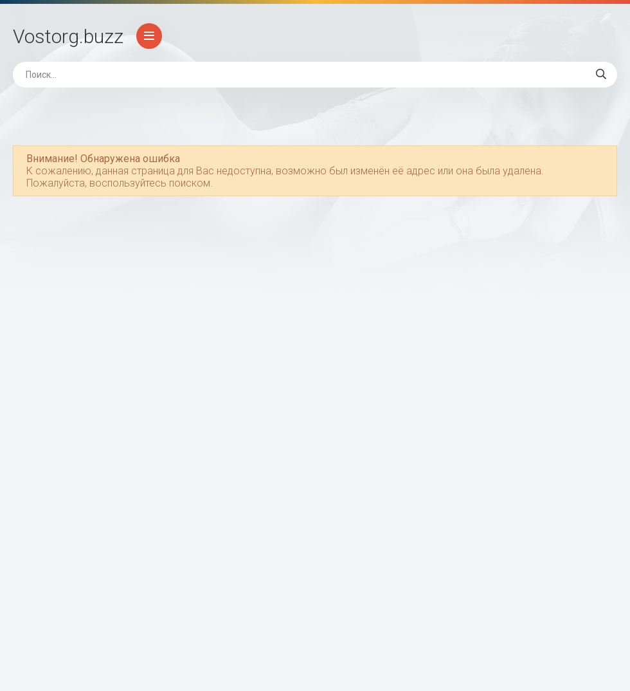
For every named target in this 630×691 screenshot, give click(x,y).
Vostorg (68, 36)
